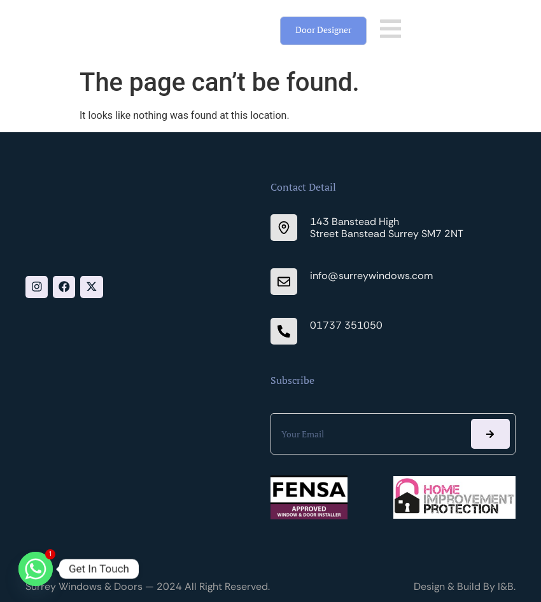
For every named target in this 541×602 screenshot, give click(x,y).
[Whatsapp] (35, 569)
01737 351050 (346, 325)
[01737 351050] (283, 331)
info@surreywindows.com (371, 275)
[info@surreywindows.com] (283, 281)
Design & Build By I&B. (465, 586)
